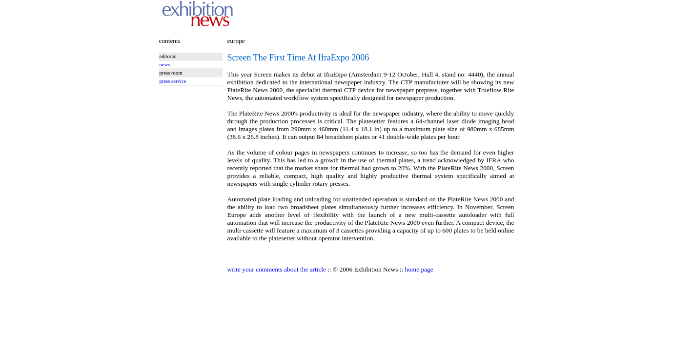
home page (419, 269)
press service (173, 81)
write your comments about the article (276, 269)
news (165, 64)
